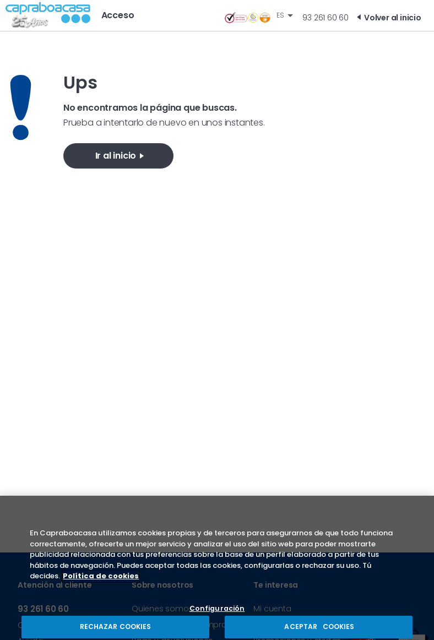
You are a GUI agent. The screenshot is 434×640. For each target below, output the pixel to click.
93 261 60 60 (325, 17)
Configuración (217, 616)
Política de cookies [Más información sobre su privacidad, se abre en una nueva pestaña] (101, 583)
